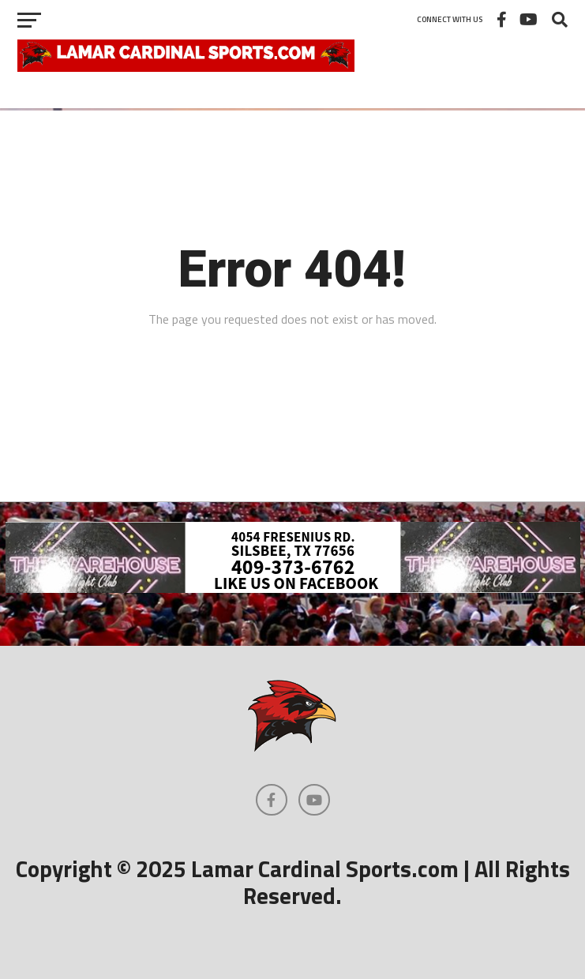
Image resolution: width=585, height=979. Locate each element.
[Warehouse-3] (293, 588)
